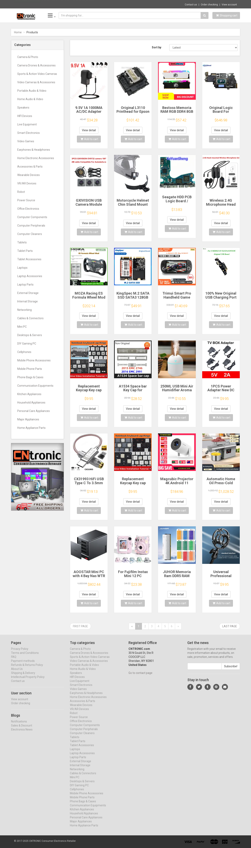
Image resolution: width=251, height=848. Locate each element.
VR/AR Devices (26, 183)
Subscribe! (230, 670)
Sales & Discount (21, 729)
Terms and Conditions (25, 656)
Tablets (22, 242)
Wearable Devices (28, 175)
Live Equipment (27, 124)
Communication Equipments (35, 385)
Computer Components (32, 217)
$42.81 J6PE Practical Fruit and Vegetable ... (69, 4)
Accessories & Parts (30, 166)
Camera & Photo (27, 57)
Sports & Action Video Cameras (37, 73)
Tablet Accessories (29, 259)
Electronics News (22, 733)
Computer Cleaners (29, 234)
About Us (17, 672)
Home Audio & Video (30, 99)
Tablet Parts (25, 250)
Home (18, 32)
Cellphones (24, 352)
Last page (229, 626)
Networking (24, 309)
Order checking (209, 4)
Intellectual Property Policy (28, 680)
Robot (21, 191)
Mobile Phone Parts (29, 368)
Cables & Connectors (30, 318)
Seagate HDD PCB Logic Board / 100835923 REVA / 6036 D (177, 203)
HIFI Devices (24, 116)
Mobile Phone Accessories (34, 360)
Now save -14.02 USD (27, 4)
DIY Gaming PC (26, 343)
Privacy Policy (19, 652)
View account (229, 4)
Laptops (22, 267)
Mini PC (22, 326)
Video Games (25, 141)
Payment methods (23, 664)
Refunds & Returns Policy (27, 668)
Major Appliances (28, 419)
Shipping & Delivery (23, 676)
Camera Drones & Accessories (36, 65)
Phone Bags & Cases (30, 377)
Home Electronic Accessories (35, 158)
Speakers (23, 107)
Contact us (191, 4)
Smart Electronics (28, 132)
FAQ (13, 660)
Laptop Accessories (29, 276)
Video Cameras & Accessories (36, 82)
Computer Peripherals (31, 225)
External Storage (28, 293)
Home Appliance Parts (31, 427)
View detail (89, 130)
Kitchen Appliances (29, 394)
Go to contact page (140, 676)
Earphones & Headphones (33, 149)
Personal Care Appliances (33, 411)
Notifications (19, 725)
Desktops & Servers (29, 335)
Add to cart (89, 139)
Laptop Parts (25, 284)
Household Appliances (31, 402)
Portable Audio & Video (31, 90)
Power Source (26, 200)
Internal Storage (27, 301)
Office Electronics (28, 208)
